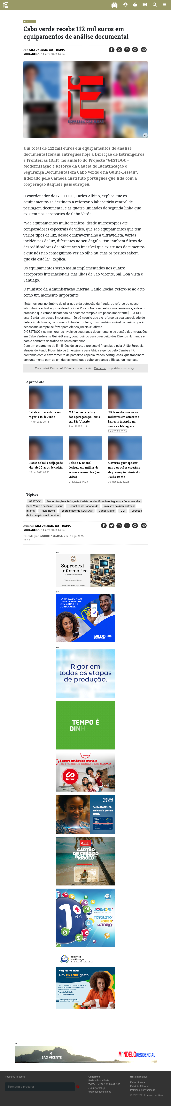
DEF (123, 510)
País (26, 21)
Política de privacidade (142, 1089)
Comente (100, 368)
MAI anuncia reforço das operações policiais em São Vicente (84, 417)
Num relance (138, 1076)
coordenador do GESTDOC (77, 510)
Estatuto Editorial (139, 1086)
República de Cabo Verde (83, 506)
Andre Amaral (51, 536)
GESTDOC (35, 501)
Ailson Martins (41, 49)
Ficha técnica (137, 1082)
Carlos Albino (106, 510)
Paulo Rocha (48, 510)
